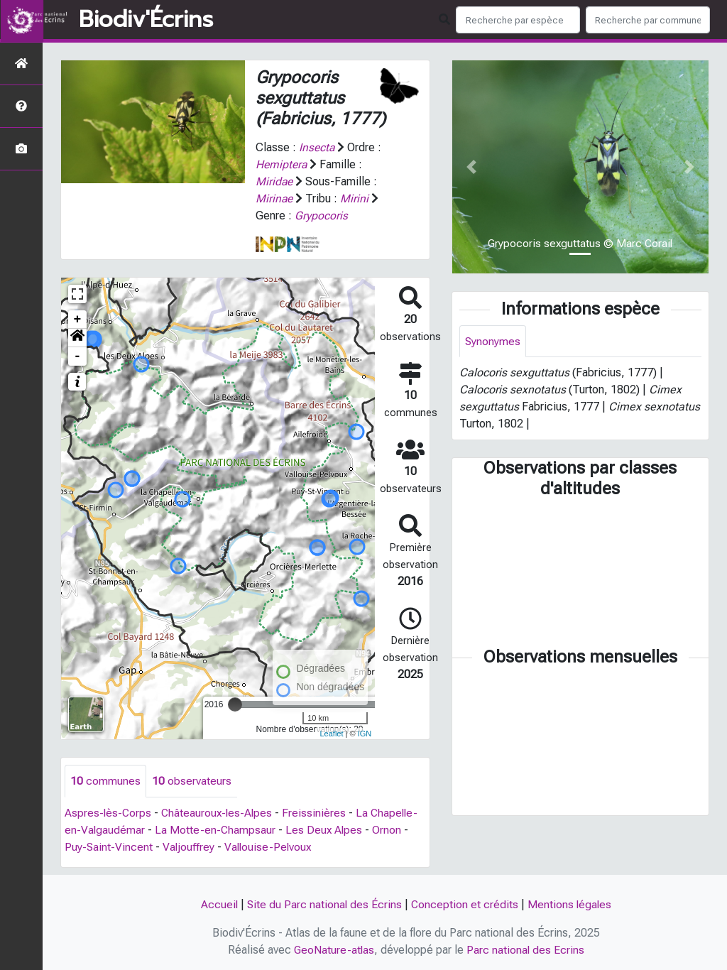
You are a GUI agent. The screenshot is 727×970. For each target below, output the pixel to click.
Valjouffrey (189, 847)
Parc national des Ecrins (526, 950)
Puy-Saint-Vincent (109, 847)
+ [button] (78, 319)
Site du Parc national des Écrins (324, 904)
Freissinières (318, 812)
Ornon (389, 830)
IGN (365, 733)
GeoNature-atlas (334, 950)
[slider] (235, 704)
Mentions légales (570, 904)
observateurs (191, 781)
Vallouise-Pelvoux (270, 847)
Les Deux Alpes (326, 830)
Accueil (217, 904)
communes (105, 781)
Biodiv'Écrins (146, 20)
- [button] (78, 356)
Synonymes (493, 341)
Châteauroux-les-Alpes (219, 812)
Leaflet (331, 733)
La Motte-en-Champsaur (216, 830)
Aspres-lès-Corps (109, 812)
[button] (77, 338)
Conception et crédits (465, 904)
